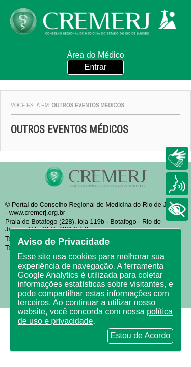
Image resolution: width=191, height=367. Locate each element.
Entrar (96, 67)
